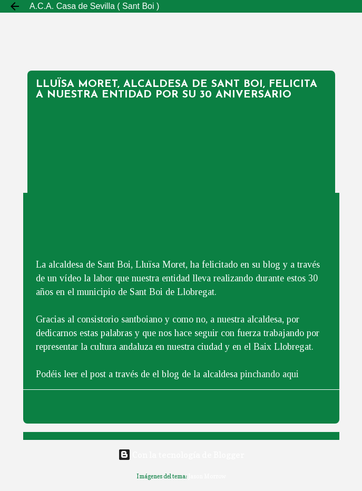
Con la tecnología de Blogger (181, 454)
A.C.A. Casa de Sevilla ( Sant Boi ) (94, 6)
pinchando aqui (269, 374)
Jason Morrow (207, 476)
